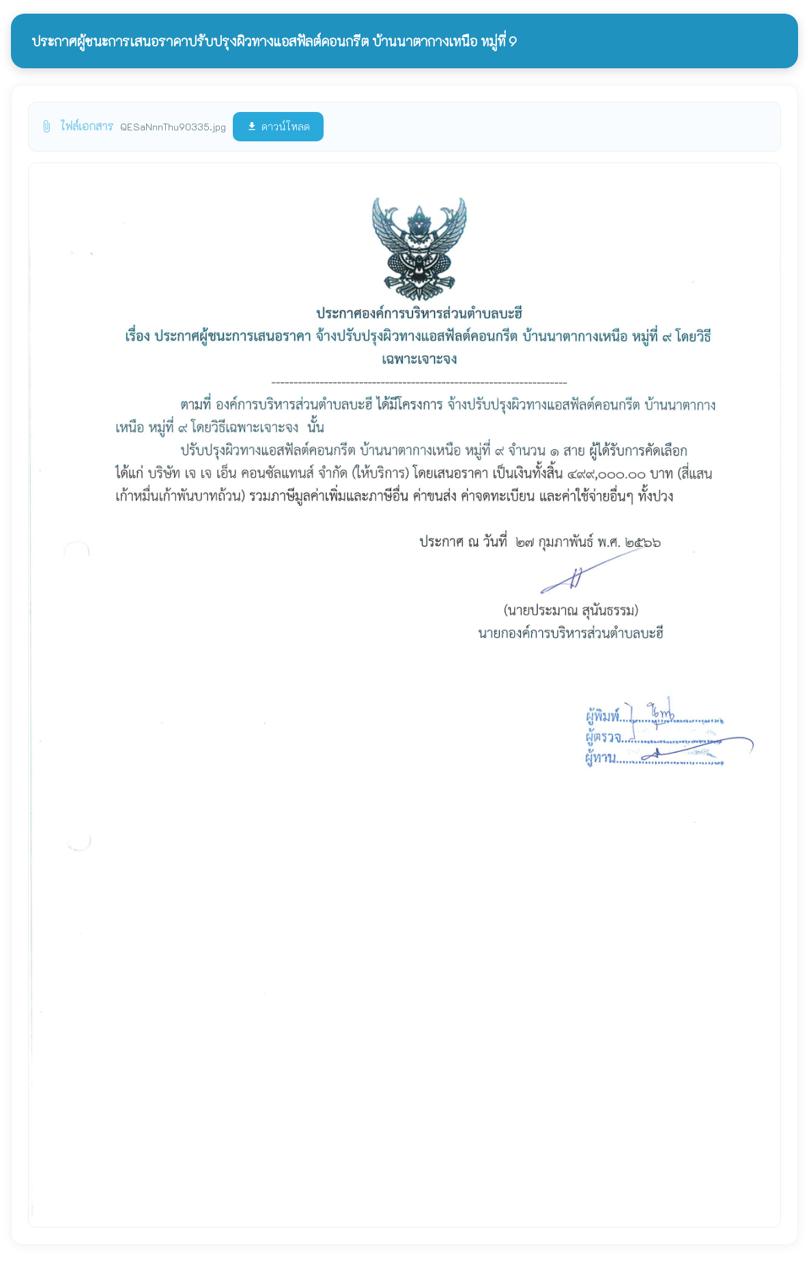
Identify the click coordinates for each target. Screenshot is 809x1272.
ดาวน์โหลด (278, 126)
